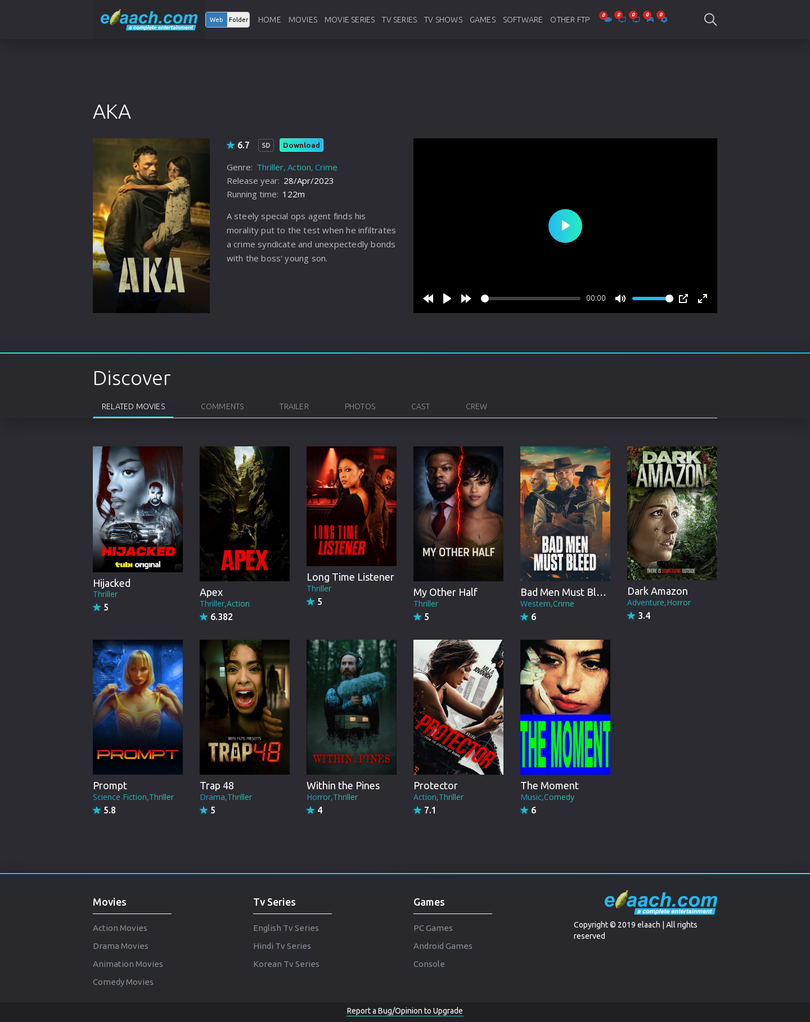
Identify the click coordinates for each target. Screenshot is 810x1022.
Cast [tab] (420, 406)
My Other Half (445, 592)
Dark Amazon (657, 590)
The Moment (549, 785)
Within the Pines (343, 785)
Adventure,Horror (659, 602)
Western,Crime (547, 603)
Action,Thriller (438, 797)
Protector (435, 785)
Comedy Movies (123, 982)
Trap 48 (217, 785)
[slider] (530, 298)
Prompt (110, 785)
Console (429, 964)
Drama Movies (120, 946)
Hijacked (111, 583)
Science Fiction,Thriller (133, 797)
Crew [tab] (477, 406)
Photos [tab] (360, 406)
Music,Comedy (547, 797)
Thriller (270, 167)
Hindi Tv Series (282, 946)
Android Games (442, 946)
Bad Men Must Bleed (566, 592)
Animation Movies (128, 964)
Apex (211, 592)
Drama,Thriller (226, 797)
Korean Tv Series (286, 964)
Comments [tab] (222, 406)
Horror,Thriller (332, 797)
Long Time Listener (350, 576)
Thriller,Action (225, 603)
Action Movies (120, 928)
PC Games (433, 928)
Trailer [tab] (294, 406)
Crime (326, 167)
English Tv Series (286, 928)
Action (299, 167)
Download (301, 145)
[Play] (447, 298)
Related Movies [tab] (133, 406)
